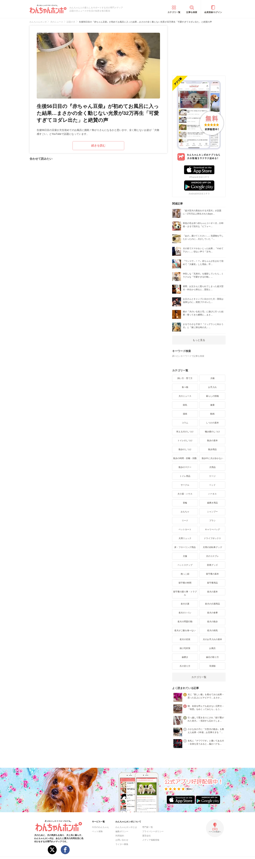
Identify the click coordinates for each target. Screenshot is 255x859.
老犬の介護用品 (212, 604)
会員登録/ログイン (213, 12)
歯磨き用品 (212, 503)
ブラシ (212, 520)
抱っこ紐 (185, 574)
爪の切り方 (185, 666)
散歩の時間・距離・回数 (185, 458)
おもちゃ (185, 511)
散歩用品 (212, 449)
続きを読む (98, 145)
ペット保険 (97, 831)
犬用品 (212, 467)
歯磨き (185, 657)
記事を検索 (191, 12)
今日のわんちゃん (100, 827)
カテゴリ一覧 (174, 12)
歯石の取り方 (212, 657)
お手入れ (212, 387)
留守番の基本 (212, 574)
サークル (185, 485)
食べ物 (185, 387)
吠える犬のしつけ (185, 431)
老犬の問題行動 (184, 621)
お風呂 (212, 648)
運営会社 (146, 835)
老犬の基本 (212, 591)
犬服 (185, 556)
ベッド (212, 485)
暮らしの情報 (212, 396)
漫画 (185, 414)
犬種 (212, 378)
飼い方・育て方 (184, 378)
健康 (212, 405)
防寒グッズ (212, 565)
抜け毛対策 (185, 648)
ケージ (212, 476)
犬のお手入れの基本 (212, 639)
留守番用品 (212, 583)
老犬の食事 (212, 612)
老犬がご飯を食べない (185, 630)
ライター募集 (121, 844)
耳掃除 (212, 666)
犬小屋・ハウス (184, 494)
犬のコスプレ (212, 556)
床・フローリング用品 (185, 547)
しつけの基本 (212, 422)
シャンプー (212, 511)
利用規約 (119, 835)
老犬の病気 (212, 630)
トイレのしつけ (184, 440)
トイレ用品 (185, 476)
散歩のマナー (185, 467)
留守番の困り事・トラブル (185, 593)
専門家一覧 (147, 827)
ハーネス (212, 494)
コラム (185, 422)
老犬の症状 (185, 639)
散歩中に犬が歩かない (212, 458)
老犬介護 (185, 604)
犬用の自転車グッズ (212, 547)
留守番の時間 (185, 583)
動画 (212, 414)
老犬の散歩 (212, 621)
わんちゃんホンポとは (126, 827)
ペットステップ (184, 565)
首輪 (185, 503)
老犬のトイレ (185, 612)
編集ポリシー (121, 831)
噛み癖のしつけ (212, 431)
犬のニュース (185, 396)
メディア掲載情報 (150, 840)
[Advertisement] (199, 48)
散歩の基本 (212, 440)
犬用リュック (185, 538)
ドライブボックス (212, 538)
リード (185, 520)
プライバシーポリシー (153, 831)
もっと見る (199, 340)
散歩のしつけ (185, 449)
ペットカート (185, 529)
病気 (185, 405)
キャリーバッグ (212, 529)
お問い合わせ (121, 840)
